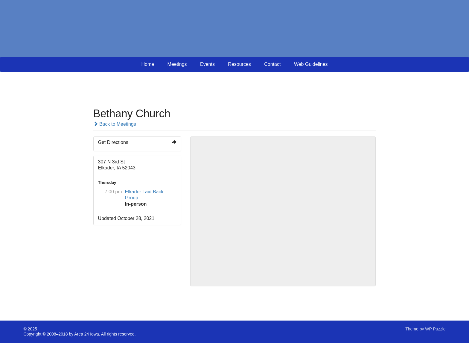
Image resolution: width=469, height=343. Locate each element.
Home (147, 64)
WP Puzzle (435, 329)
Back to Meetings (114, 124)
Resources (239, 64)
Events (207, 64)
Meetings (177, 64)
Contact (272, 64)
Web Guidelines (311, 64)
